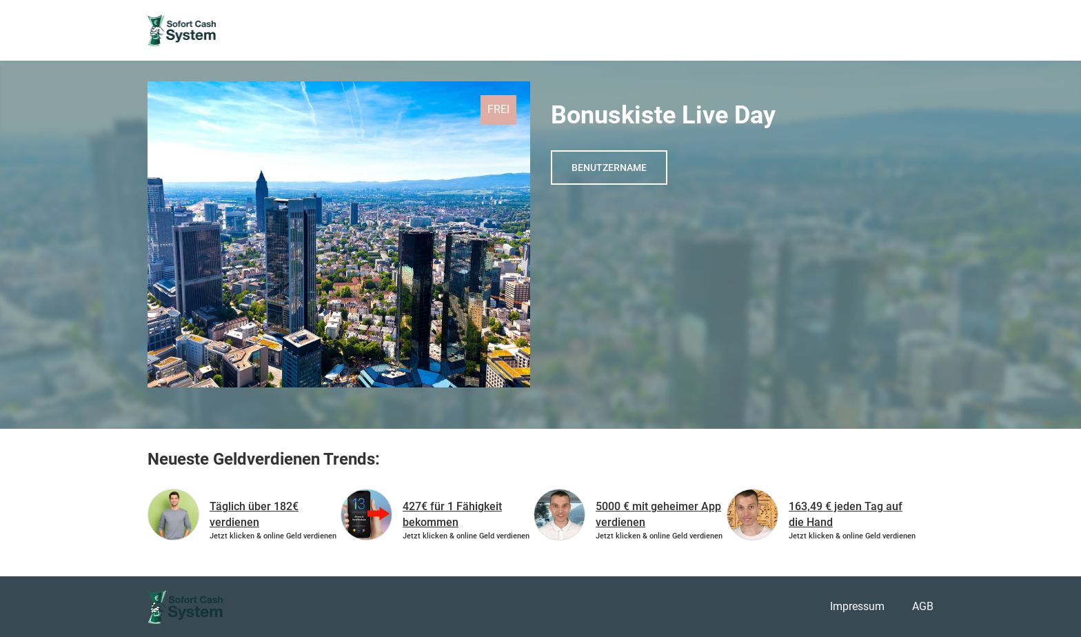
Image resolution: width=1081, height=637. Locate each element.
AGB (922, 606)
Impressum (857, 606)
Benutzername (609, 167)
